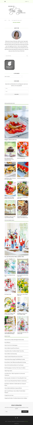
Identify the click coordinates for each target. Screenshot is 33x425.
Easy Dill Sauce (7, 342)
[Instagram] (25, 1)
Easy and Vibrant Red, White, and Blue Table (14, 256)
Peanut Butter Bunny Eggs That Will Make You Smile (15, 359)
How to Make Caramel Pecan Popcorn (12, 348)
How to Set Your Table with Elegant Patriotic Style (14, 339)
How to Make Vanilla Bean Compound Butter (13, 388)
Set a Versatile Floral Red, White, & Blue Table (22, 276)
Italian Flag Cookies (8, 370)
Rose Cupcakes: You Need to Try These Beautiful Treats (15, 378)
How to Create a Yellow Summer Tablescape (22, 295)
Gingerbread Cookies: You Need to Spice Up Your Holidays (16, 398)
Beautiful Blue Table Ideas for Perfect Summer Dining (22, 314)
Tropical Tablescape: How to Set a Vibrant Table (22, 333)
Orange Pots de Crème (9, 395)
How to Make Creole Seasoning (11, 353)
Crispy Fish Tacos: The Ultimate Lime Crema (22, 198)
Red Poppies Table (8, 294)
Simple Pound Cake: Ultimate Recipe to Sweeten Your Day (9, 198)
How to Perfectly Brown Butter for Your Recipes (14, 365)
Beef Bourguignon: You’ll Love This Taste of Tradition (15, 367)
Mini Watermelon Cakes (21, 158)
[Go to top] (16, 423)
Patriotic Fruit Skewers (21, 178)
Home (5, 20)
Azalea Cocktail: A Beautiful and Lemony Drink (13, 356)
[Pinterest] (26, 1)
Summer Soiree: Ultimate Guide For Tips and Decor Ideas (10, 314)
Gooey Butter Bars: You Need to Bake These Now (14, 350)
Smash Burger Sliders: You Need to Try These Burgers (10, 179)
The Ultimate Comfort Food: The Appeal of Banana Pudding (10, 217)
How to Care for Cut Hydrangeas (11, 345)
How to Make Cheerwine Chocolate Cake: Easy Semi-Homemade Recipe (9, 159)
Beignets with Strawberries (11, 139)
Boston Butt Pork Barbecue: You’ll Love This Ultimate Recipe (22, 217)
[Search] (27, 1)
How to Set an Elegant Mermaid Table (10, 276)
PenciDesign (26, 421)
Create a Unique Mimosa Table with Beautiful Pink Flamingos (10, 333)
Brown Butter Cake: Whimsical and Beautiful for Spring (15, 362)
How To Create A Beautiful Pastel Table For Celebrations (16, 380)
